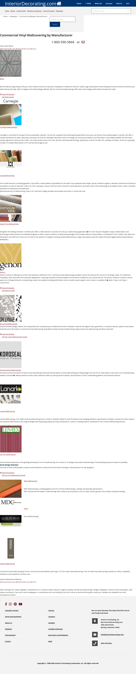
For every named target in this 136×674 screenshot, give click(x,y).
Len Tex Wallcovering (8, 454)
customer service (11, 610)
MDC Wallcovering (31, 481)
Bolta (3, 79)
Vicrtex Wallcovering (8, 564)
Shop (89, 3)
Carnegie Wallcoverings (9, 127)
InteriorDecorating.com (33, 3)
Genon (3, 272)
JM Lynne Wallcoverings (9, 324)
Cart (127, 3)
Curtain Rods (21, 11)
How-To (119, 3)
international (10, 635)
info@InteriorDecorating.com (112, 634)
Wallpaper (59, 11)
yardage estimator (55, 629)
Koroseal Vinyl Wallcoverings (11, 370)
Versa (27, 508)
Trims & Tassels (48, 11)
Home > (6, 16)
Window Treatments (34, 11)
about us (8, 623)
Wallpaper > (14, 16)
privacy (8, 641)
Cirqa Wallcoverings (8, 175)
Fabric (7, 11)
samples (51, 623)
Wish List (98, 3)
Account (109, 3)
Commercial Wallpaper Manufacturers (33, 16)
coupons (51, 616)
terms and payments (13, 616)
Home (79, 3)
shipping (8, 629)
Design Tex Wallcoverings (10, 224)
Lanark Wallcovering (8, 411)
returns (51, 610)
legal (50, 641)
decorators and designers (58, 635)
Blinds (13, 11)
